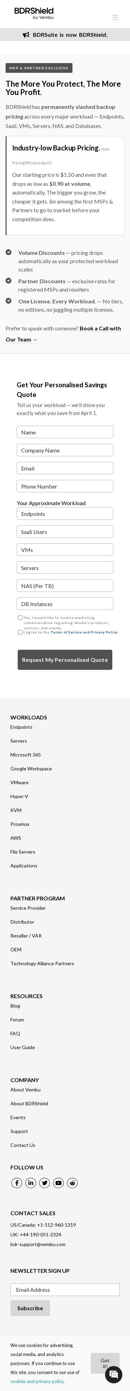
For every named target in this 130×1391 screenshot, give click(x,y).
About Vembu (25, 1089)
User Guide (22, 1047)
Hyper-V (19, 796)
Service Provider (28, 908)
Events (18, 1117)
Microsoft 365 (25, 755)
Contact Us (22, 1145)
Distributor (22, 922)
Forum (17, 1019)
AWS (15, 838)
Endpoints (21, 727)
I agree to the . (71, 632)
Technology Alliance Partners (42, 963)
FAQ (15, 1033)
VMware (19, 782)
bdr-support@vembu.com (38, 1244)
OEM (15, 949)
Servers (18, 741)
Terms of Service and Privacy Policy (84, 632)
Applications (23, 866)
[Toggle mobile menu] (116, 17)
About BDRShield (29, 1103)
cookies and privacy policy (36, 1381)
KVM (15, 810)
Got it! (105, 1363)
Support (19, 1131)
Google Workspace (31, 768)
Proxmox (19, 824)
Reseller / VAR (26, 936)
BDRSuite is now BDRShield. (65, 34)
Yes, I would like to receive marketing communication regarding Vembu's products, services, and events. (66, 622)
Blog (15, 1006)
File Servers (22, 852)
